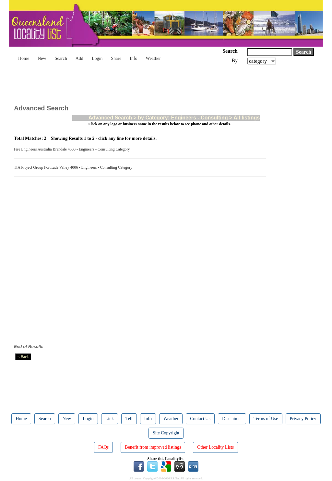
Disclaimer (232, 418)
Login (97, 58)
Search (61, 58)
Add (79, 58)
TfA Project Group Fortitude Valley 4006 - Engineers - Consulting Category (74, 167)
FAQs (103, 447)
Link (109, 418)
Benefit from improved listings (153, 447)
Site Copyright (166, 433)
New (42, 58)
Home (23, 58)
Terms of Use (266, 418)
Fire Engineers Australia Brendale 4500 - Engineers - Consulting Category (73, 149)
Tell (129, 418)
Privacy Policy (303, 418)
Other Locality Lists (215, 447)
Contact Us (200, 418)
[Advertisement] (132, 82)
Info (133, 58)
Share (116, 58)
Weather (153, 58)
